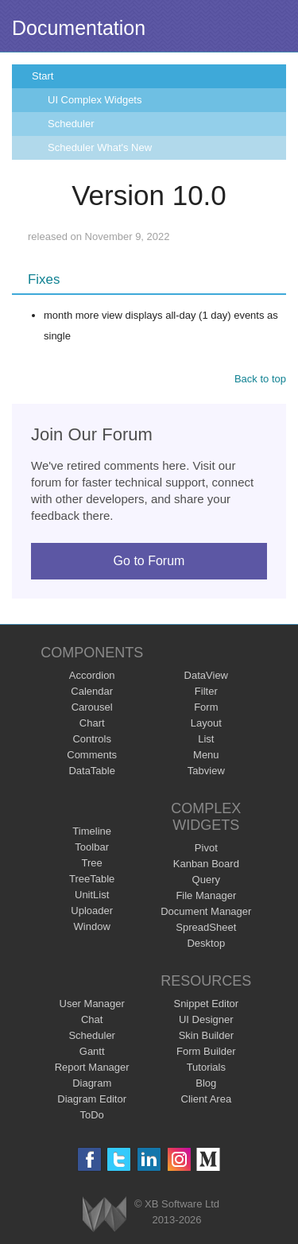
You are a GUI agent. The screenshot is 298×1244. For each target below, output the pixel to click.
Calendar (92, 691)
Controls (91, 739)
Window (92, 926)
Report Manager (92, 1067)
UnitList (92, 895)
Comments (92, 755)
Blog (205, 1083)
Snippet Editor (205, 1004)
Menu (206, 755)
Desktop (206, 943)
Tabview (206, 771)
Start (42, 76)
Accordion (92, 675)
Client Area (206, 1099)
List (206, 739)
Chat (92, 1019)
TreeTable (91, 879)
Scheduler (71, 124)
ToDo (92, 1115)
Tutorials (206, 1067)
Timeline (91, 831)
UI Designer (206, 1019)
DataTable (91, 771)
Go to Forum (149, 561)
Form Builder (205, 1051)
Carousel (92, 707)
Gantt (92, 1051)
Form (206, 707)
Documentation (78, 28)
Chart (92, 723)
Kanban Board (206, 864)
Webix (104, 1214)
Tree (92, 863)
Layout (206, 723)
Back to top (260, 379)
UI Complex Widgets (94, 100)
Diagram (91, 1083)
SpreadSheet (206, 927)
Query (206, 880)
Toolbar (92, 847)
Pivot (206, 848)
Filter (206, 691)
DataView (206, 675)
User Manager (92, 1004)
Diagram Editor (91, 1099)
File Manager (206, 895)
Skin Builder (206, 1035)
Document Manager (206, 911)
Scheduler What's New (100, 147)
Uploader (92, 911)
